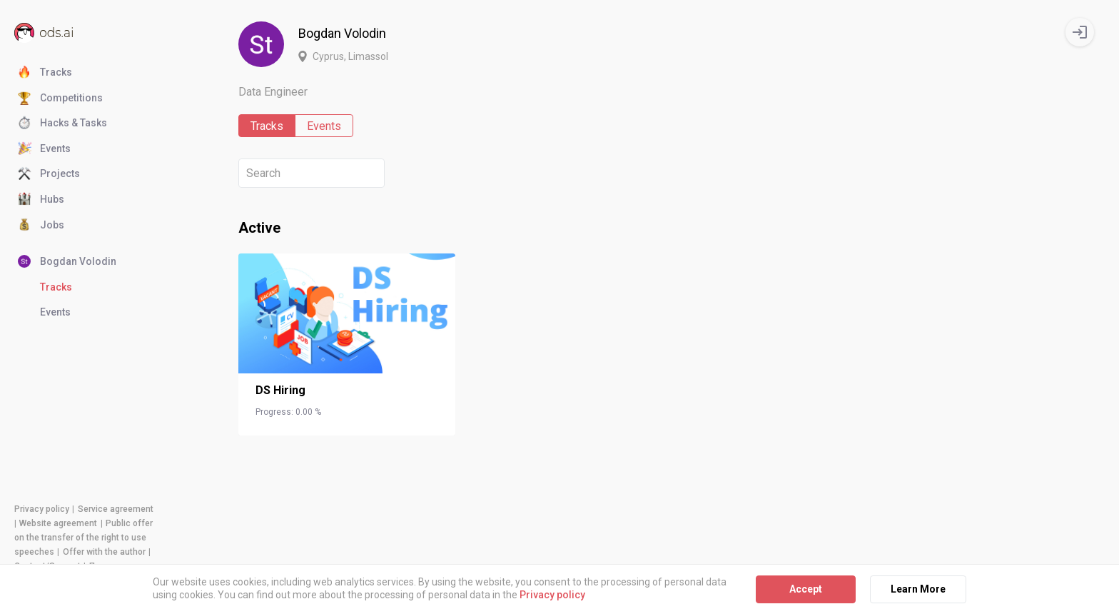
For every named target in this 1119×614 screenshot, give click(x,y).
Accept (805, 589)
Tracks (45, 73)
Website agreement (58, 523)
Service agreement (115, 509)
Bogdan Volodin (67, 262)
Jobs (41, 225)
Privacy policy (41, 509)
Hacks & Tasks (62, 123)
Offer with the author (104, 552)
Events (44, 149)
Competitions (60, 98)
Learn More (918, 589)
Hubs (41, 200)
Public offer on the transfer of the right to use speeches (83, 537)
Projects (49, 174)
